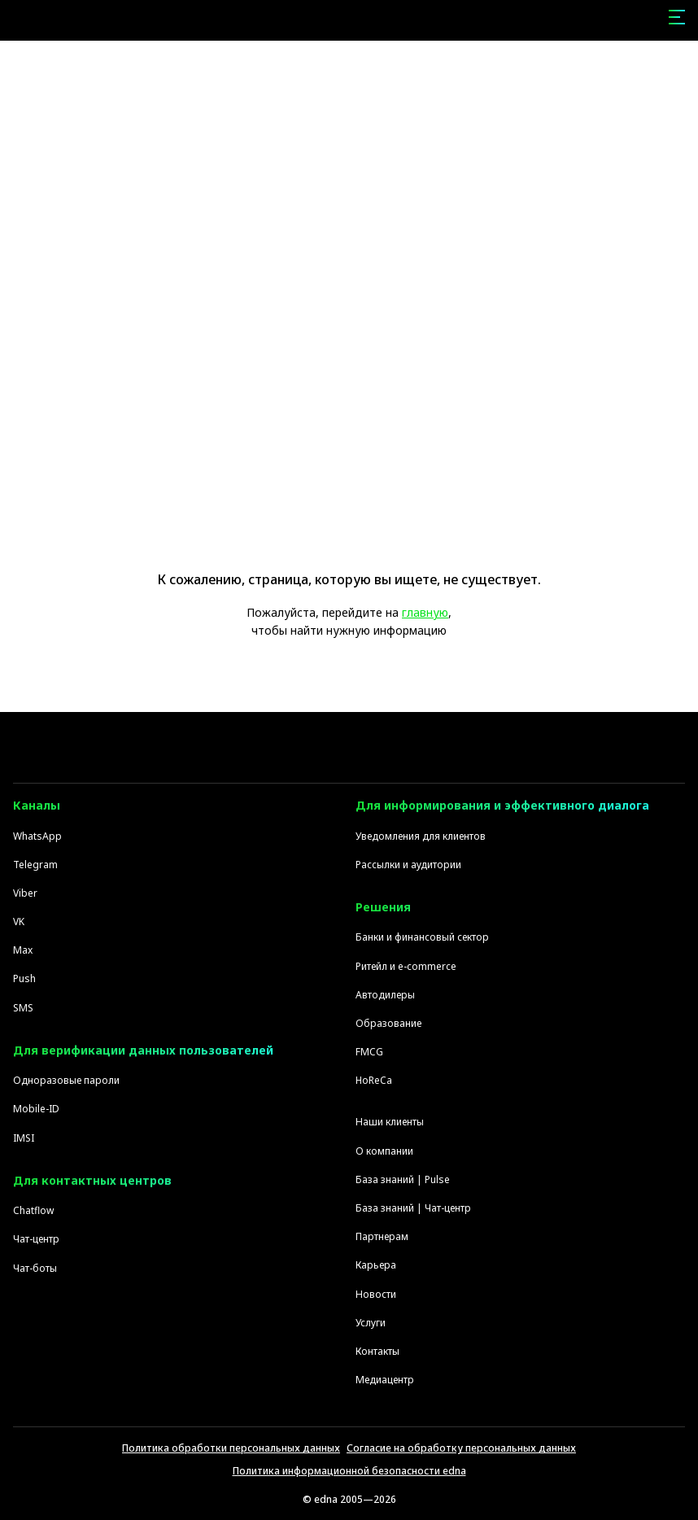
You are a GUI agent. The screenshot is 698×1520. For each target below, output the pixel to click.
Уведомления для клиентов (421, 836)
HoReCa (374, 1080)
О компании (384, 1151)
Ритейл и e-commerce (406, 966)
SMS (23, 1008)
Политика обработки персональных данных (231, 1448)
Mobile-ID (36, 1109)
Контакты (377, 1351)
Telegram (35, 864)
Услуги (371, 1323)
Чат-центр (36, 1239)
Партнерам (382, 1236)
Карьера (376, 1265)
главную (425, 612)
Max (23, 950)
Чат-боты (35, 1268)
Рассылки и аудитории (408, 864)
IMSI (23, 1138)
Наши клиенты (390, 1122)
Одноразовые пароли (66, 1080)
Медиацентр (385, 1380)
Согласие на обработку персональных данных (461, 1448)
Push (24, 978)
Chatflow (33, 1210)
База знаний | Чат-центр (413, 1208)
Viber (25, 893)
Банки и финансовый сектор (422, 937)
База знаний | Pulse (403, 1179)
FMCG (369, 1052)
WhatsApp (37, 836)
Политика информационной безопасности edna (349, 1471)
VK (18, 921)
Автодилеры (385, 995)
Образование (388, 1023)
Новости (376, 1294)
